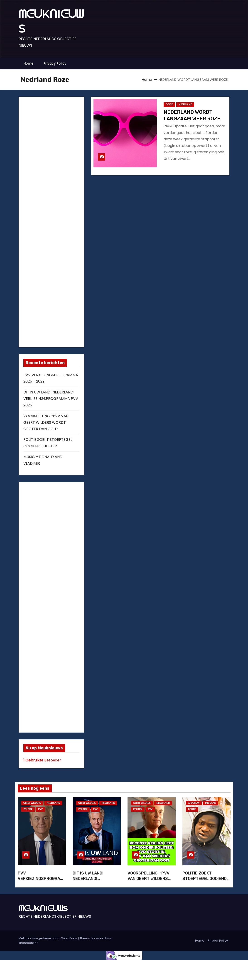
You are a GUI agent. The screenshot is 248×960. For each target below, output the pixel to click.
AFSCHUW (193, 803)
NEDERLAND (185, 104)
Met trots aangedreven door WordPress (48, 938)
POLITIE (192, 809)
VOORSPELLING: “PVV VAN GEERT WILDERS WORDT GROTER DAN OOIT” (46, 422)
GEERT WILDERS (32, 803)
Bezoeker (42, 760)
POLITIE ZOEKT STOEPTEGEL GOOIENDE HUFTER (205, 879)
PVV (40, 809)
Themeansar (28, 943)
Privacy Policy (55, 63)
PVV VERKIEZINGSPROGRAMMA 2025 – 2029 (40, 879)
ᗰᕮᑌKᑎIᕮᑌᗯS (43, 908)
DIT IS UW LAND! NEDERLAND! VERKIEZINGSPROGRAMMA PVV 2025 (50, 399)
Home (29, 63)
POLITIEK (27, 809)
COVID (169, 104)
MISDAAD (210, 803)
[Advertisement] (57, 220)
